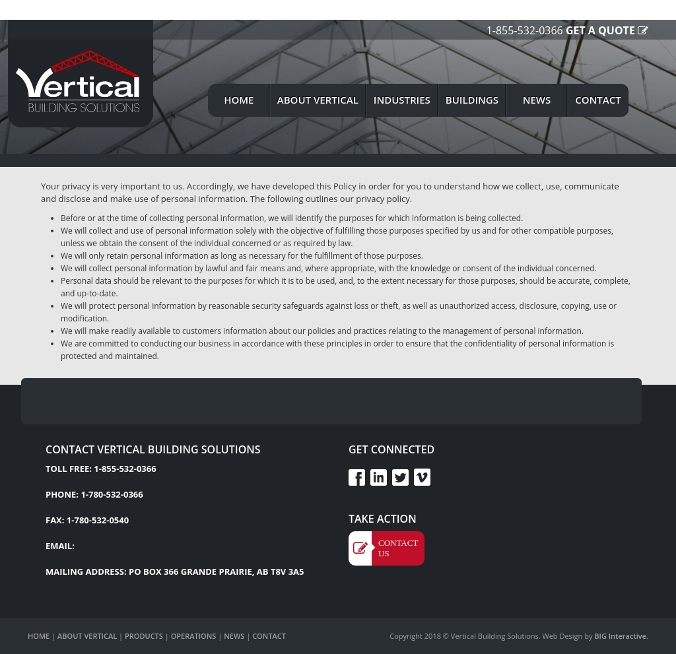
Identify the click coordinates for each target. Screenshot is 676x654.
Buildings (472, 99)
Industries (402, 99)
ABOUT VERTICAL (87, 636)
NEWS (234, 636)
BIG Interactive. (620, 636)
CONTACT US (398, 548)
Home (239, 99)
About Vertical (317, 99)
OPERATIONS (194, 636)
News (537, 99)
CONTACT (269, 636)
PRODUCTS (144, 636)
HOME (39, 636)
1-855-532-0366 (525, 30)
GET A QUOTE (600, 30)
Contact (598, 99)
